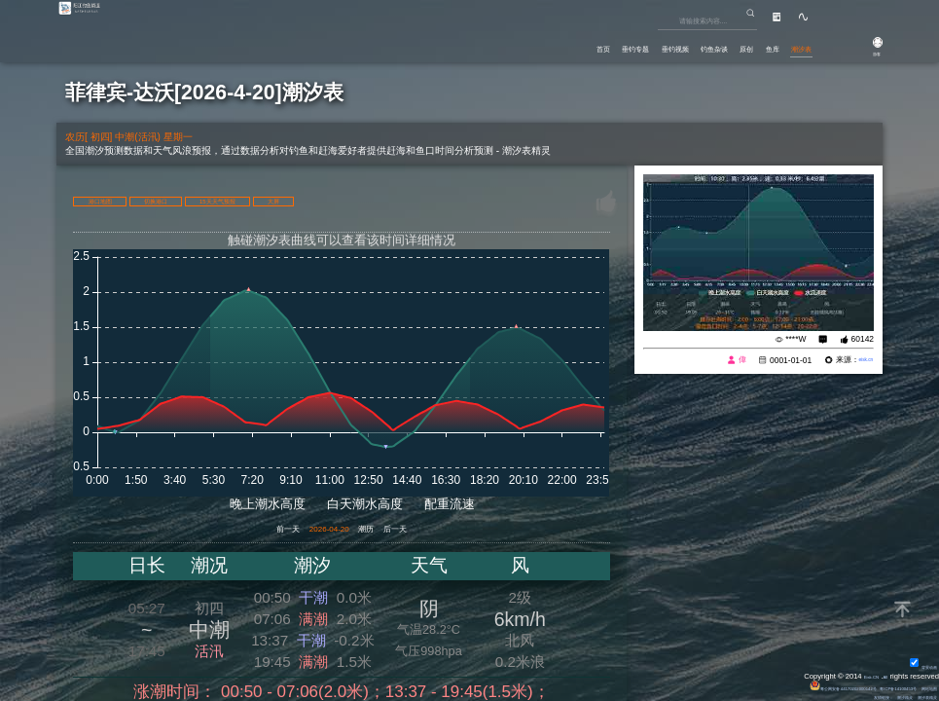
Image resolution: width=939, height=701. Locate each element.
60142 (863, 339)
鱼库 (741, 44)
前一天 (247, 531)
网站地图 (919, 686)
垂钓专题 (512, 44)
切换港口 (218, 199)
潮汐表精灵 (915, 695)
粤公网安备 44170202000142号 (765, 686)
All (881, 674)
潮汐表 (790, 44)
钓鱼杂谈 (645, 44)
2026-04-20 (320, 531)
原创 (698, 44)
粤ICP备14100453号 (863, 686)
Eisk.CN (858, 674)
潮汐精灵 (873, 695)
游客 (862, 51)
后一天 (435, 531)
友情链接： (832, 695)
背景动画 (913, 664)
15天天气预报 (325, 199)
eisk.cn (859, 360)
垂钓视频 (579, 44)
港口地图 (120, 199)
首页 (458, 44)
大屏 (423, 199)
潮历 (385, 531)
